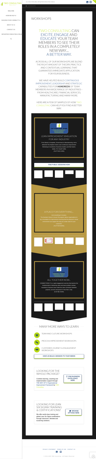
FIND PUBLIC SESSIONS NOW (59, 164)
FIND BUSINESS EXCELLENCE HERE (73, 378)
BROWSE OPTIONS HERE (73, 412)
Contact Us (71, 449)
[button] (94, 2)
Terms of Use (61, 449)
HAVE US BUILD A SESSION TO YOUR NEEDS (59, 356)
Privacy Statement (49, 449)
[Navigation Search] (11, 39)
